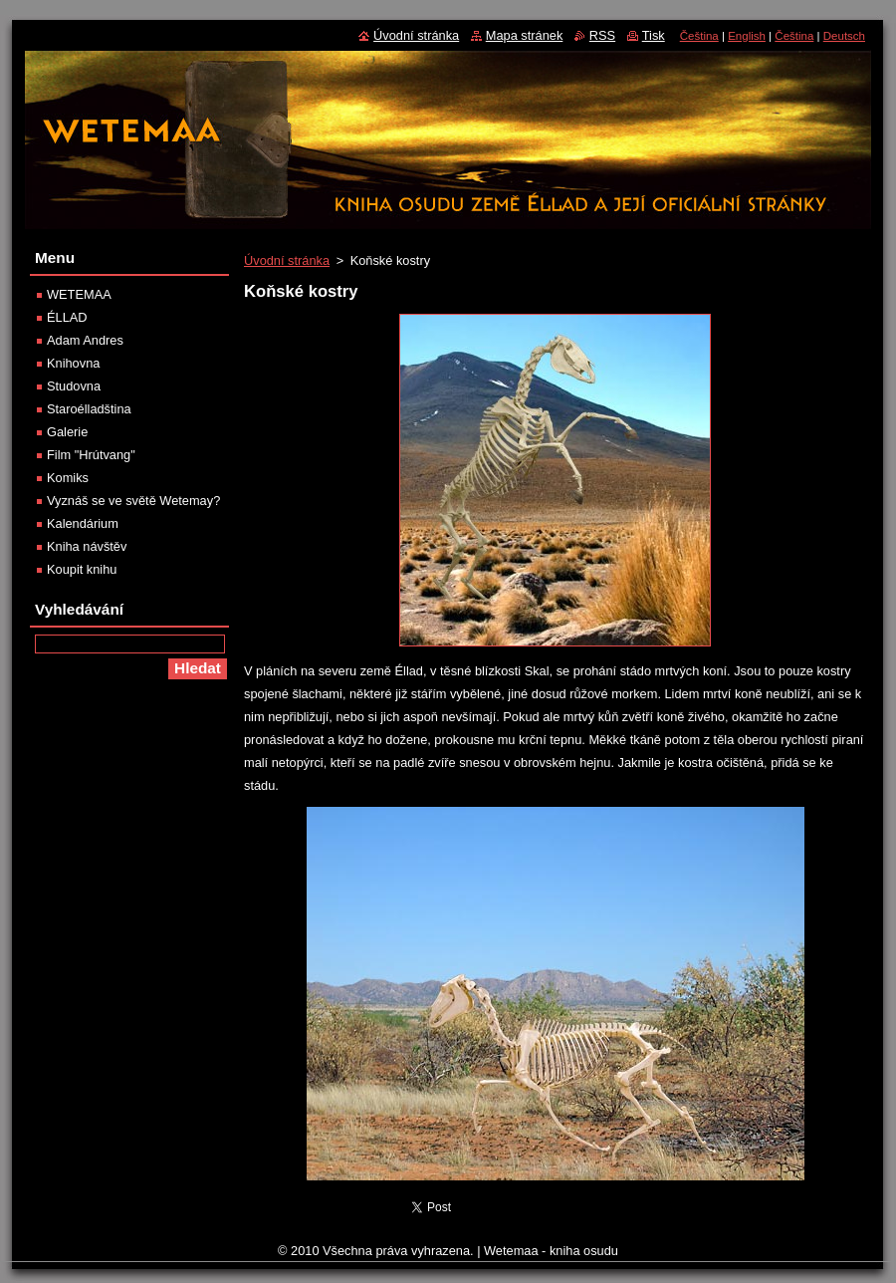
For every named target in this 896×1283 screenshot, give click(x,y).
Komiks (68, 477)
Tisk (653, 35)
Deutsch (844, 36)
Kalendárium (82, 523)
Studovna (74, 386)
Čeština (699, 36)
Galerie (67, 431)
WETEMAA (79, 294)
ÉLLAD (67, 317)
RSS (602, 35)
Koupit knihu (81, 569)
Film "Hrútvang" (91, 454)
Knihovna (73, 363)
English (747, 36)
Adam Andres (85, 340)
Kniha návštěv (86, 546)
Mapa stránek (524, 35)
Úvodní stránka (287, 260)
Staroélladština (89, 408)
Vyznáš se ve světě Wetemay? (133, 500)
